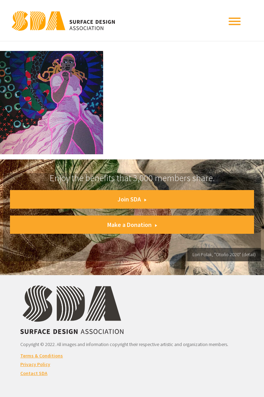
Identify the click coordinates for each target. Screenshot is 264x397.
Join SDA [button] (132, 199)
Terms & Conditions (41, 356)
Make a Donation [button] (132, 225)
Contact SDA (33, 373)
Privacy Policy (35, 364)
